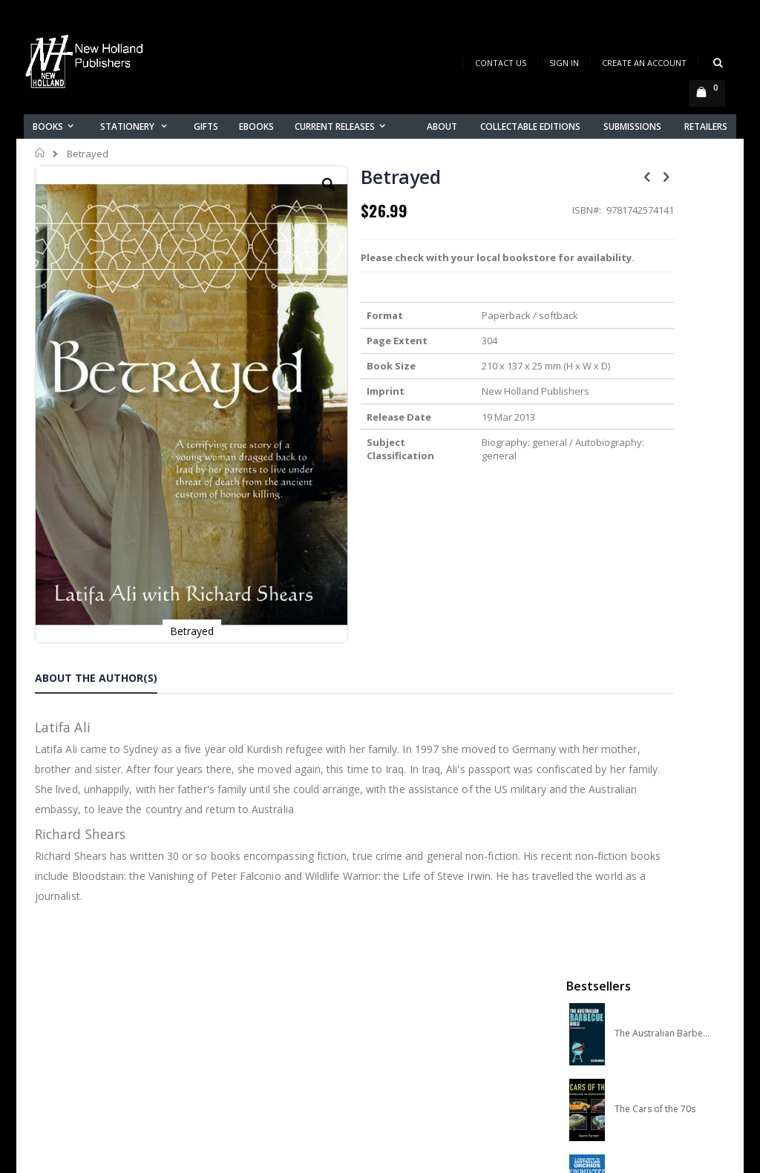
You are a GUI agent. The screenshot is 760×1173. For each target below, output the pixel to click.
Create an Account (644, 62)
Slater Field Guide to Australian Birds (662, 547)
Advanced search (257, 1046)
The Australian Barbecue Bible (662, 244)
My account (241, 1007)
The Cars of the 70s (655, 320)
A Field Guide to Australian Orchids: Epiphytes (662, 395)
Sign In (564, 62)
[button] (269, 196)
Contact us (239, 988)
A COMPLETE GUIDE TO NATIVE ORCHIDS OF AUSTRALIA (662, 471)
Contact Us (500, 62)
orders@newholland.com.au (104, 1032)
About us (234, 969)
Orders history (248, 1026)
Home (40, 153)
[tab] (107, 561)
